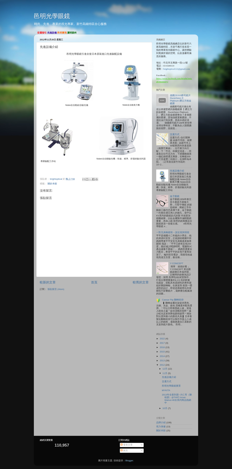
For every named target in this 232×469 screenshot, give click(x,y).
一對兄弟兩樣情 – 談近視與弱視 (172, 232)
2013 (162, 360)
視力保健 (161, 426)
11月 (165, 373)
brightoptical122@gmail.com (176, 69)
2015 (162, 351)
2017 (162, 343)
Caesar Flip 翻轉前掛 (173, 299)
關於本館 (52, 183)
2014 (162, 356)
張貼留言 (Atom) (55, 289)
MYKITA (166, 390)
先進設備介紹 (177, 171)
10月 (165, 408)
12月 (165, 368)
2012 (162, 365)
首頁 (94, 282)
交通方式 (174, 134)
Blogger (129, 460)
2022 (162, 338)
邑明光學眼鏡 (52, 16)
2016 (162, 347)
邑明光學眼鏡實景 (171, 386)
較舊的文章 (141, 282)
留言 (124, 450)
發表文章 (127, 445)
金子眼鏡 (174, 196)
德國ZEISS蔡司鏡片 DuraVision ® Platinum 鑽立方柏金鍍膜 (180, 99)
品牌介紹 (161, 422)
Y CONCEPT (176, 263)
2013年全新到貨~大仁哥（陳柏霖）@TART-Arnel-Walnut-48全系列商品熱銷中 (177, 398)
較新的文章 (48, 282)
